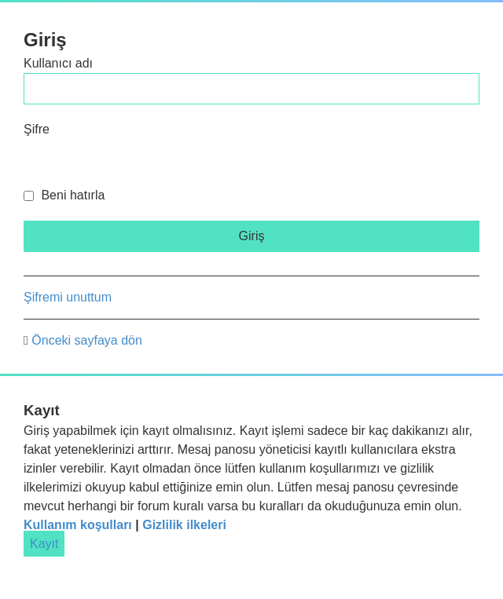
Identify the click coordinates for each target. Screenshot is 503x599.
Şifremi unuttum (68, 297)
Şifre (37, 129)
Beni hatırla (64, 195)
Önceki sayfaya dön (86, 340)
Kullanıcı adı (58, 63)
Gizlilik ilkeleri (184, 524)
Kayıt (44, 543)
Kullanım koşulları (78, 524)
